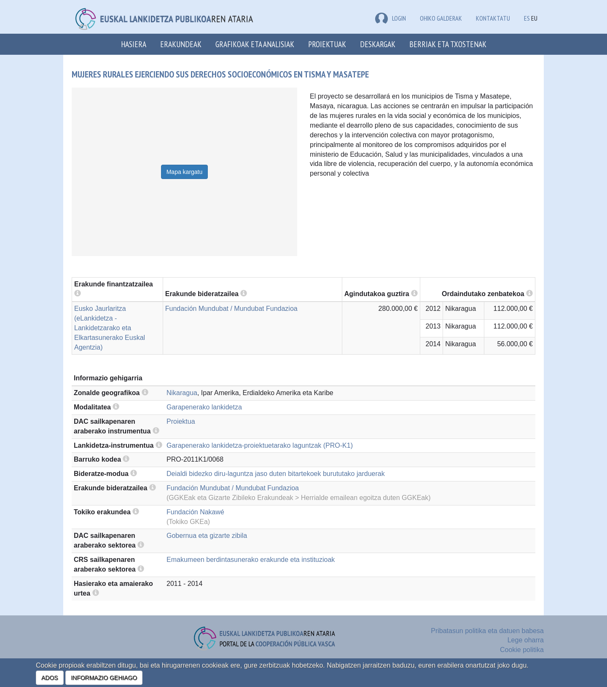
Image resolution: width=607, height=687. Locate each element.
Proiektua (181, 421)
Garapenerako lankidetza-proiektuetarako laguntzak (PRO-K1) (260, 445)
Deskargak (377, 44)
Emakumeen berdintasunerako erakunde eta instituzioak (251, 559)
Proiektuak (327, 44)
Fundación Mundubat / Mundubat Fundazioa (231, 308)
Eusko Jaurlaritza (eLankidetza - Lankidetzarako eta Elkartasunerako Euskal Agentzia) (109, 327)
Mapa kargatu (185, 171)
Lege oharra (526, 640)
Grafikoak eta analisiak (254, 44)
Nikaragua (182, 392)
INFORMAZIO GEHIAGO (104, 677)
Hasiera (133, 44)
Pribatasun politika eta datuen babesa (487, 630)
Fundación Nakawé (195, 512)
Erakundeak (180, 44)
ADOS (49, 677)
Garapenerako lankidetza (204, 407)
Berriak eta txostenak (447, 44)
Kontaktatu (493, 18)
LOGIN (390, 18)
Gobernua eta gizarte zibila (207, 535)
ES (527, 18)
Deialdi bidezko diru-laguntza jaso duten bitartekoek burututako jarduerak (276, 473)
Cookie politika (522, 649)
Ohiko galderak (441, 18)
